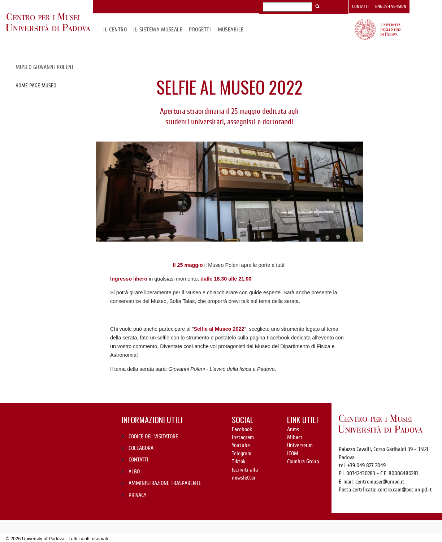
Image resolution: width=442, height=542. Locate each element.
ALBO (134, 471)
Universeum (300, 445)
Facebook (242, 429)
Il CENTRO (115, 29)
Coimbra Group (303, 461)
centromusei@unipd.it (379, 481)
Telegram (241, 453)
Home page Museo (36, 85)
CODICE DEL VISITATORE (153, 436)
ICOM (292, 453)
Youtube (241, 445)
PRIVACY (137, 495)
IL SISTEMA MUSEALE (157, 29)
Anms (293, 429)
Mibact (295, 437)
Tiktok (239, 461)
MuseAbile (231, 29)
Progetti (200, 29)
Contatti (360, 6)
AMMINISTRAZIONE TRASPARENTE (165, 483)
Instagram (243, 437)
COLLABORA (141, 448)
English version (390, 6)
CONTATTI (138, 459)
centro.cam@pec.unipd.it (405, 489)
